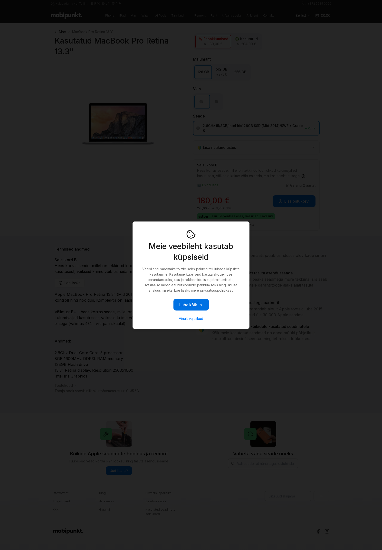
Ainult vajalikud (191, 318)
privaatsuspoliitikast (216, 290)
